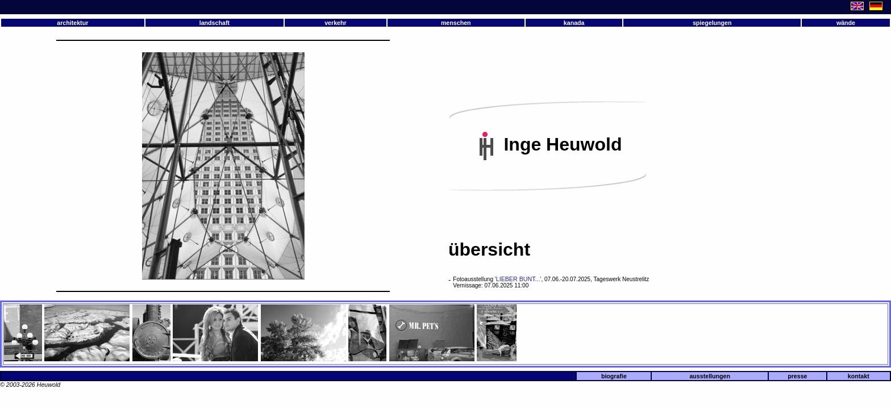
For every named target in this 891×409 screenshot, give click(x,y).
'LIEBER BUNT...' (518, 279)
